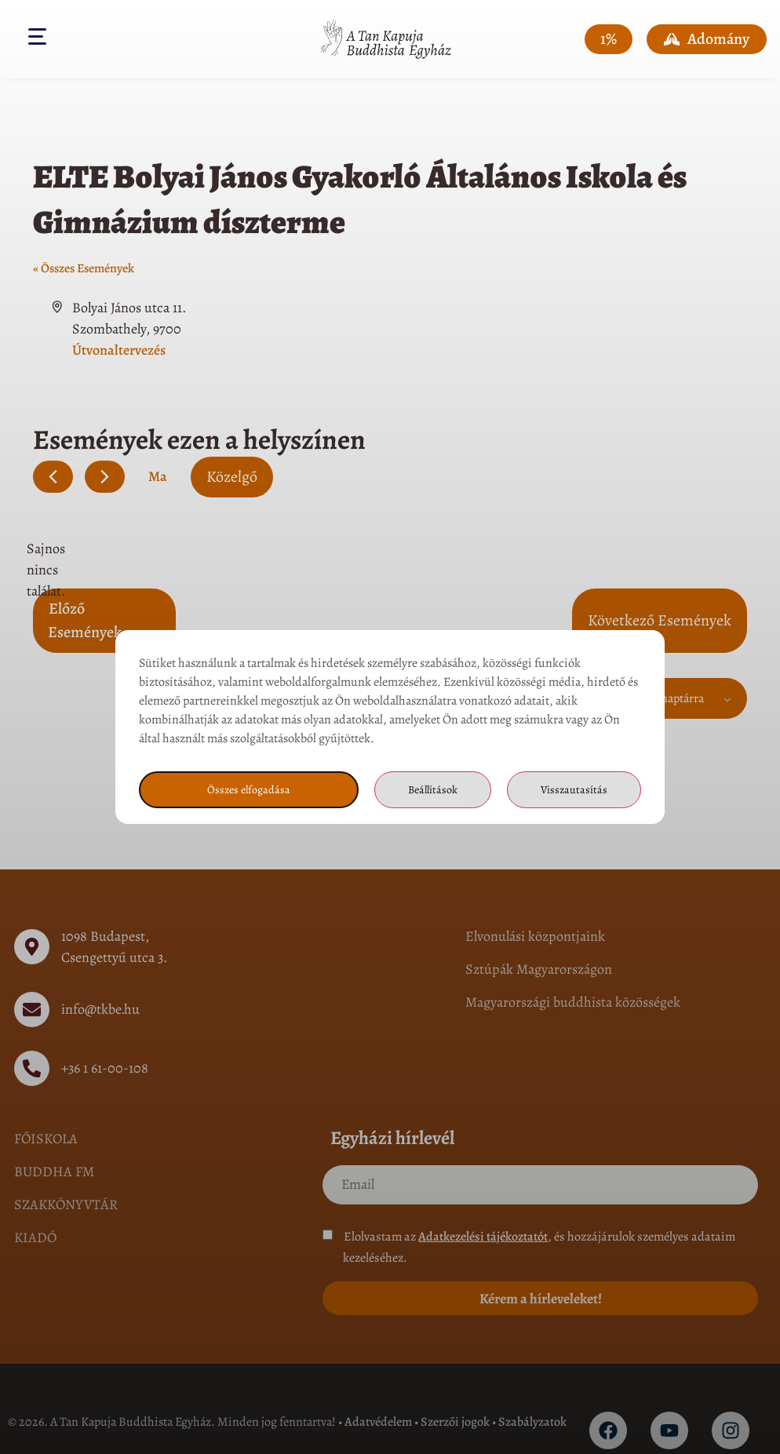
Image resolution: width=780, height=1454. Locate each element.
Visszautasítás (573, 790)
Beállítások (430, 790)
